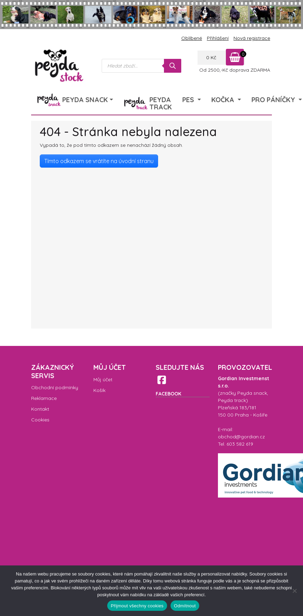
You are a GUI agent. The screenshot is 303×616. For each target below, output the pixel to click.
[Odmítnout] (294, 590)
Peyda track (232, 400)
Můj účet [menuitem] (102, 379)
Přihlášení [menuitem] (218, 38)
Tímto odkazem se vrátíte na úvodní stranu (99, 161)
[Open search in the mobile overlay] (141, 66)
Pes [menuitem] (189, 99)
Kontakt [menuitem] (40, 409)
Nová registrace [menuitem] (251, 38)
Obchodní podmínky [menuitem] (54, 387)
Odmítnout (185, 605)
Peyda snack (252, 393)
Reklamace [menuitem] (44, 398)
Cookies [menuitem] (40, 420)
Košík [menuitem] (99, 390)
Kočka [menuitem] (223, 99)
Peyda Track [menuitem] (160, 103)
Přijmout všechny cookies (137, 605)
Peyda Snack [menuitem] (85, 99)
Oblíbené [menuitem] (191, 38)
